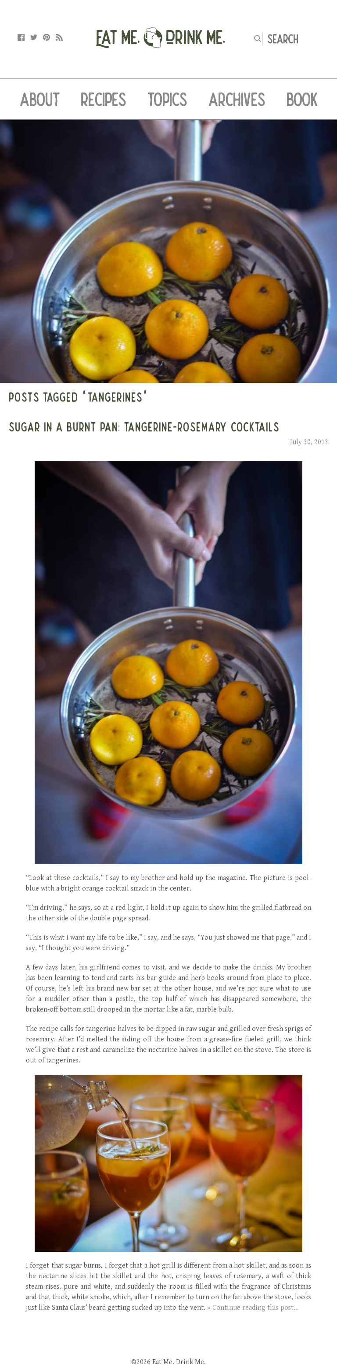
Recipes (103, 99)
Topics (167, 99)
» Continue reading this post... (253, 1308)
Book (302, 99)
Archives (236, 99)
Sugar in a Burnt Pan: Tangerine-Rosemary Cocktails (144, 427)
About (40, 99)
